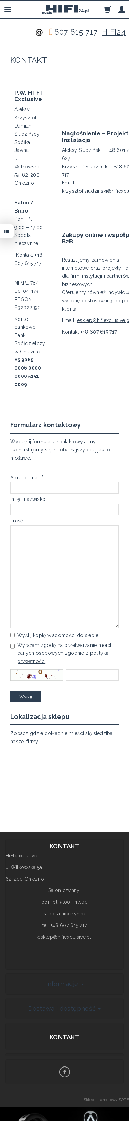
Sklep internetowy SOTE (106, 1099)
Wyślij (25, 696)
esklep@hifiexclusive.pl (64, 937)
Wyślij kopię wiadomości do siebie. (55, 635)
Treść (16, 520)
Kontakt (64, 1037)
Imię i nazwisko (27, 499)
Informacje (64, 983)
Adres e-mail (26, 477)
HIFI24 (114, 31)
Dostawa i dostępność (64, 1008)
